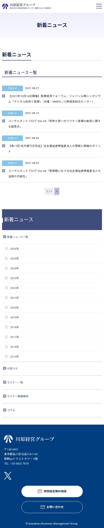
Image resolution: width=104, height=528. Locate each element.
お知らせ (12, 368)
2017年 (14, 337)
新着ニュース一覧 (17, 236)
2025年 (14, 258)
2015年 (14, 356)
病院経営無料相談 (55, 491)
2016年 (14, 346)
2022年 (14, 288)
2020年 (14, 307)
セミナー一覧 (15, 382)
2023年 (14, 278)
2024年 (14, 268)
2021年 (14, 297)
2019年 (14, 317)
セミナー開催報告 (17, 396)
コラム (11, 410)
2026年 (14, 248)
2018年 (14, 327)
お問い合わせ (55, 507)
